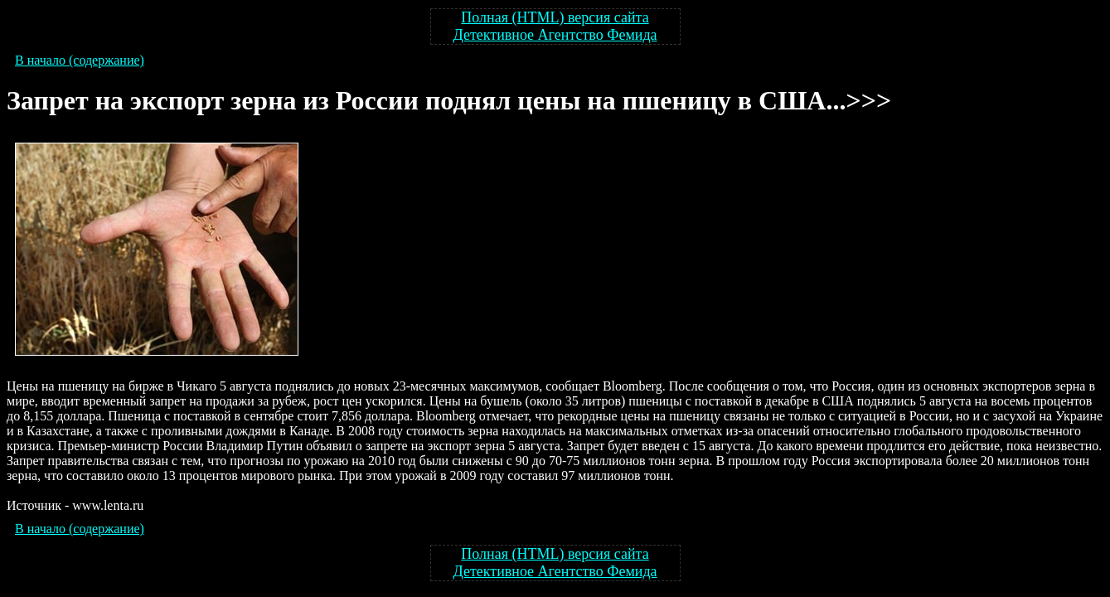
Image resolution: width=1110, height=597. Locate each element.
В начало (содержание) (79, 60)
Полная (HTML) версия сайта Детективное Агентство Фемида (555, 26)
